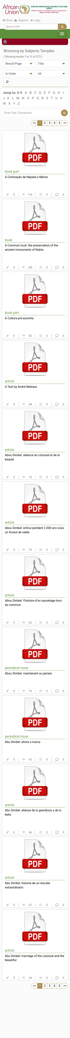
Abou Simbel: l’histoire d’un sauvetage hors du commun (33, 603)
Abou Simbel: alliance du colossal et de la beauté (32, 457)
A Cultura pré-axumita (19, 318)
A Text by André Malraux (21, 387)
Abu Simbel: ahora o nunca (22, 742)
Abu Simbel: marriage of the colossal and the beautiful (34, 958)
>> (64, 123)
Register (21, 20)
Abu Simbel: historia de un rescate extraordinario (27, 885)
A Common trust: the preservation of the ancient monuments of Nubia (31, 247)
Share (8, 20)
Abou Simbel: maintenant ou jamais (28, 673)
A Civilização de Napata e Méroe (26, 177)
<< (34, 123)
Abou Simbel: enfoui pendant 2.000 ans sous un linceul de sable (34, 530)
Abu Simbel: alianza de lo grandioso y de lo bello (33, 812)
